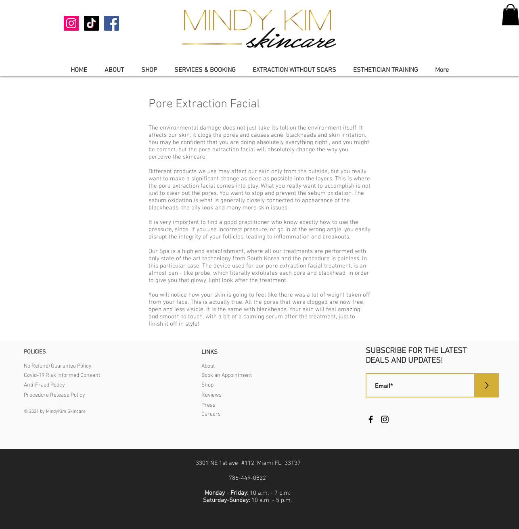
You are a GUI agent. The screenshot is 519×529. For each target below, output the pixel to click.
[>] (487, 385)
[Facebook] (111, 23)
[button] (114, 70)
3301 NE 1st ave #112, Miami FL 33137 (248, 463)
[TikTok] (91, 23)
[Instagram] (71, 23)
